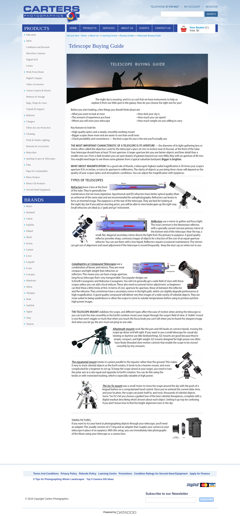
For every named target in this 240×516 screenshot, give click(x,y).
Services (109, 28)
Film (28, 164)
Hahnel (29, 231)
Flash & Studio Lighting (38, 140)
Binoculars (31, 152)
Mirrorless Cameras (35, 53)
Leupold (30, 262)
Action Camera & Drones (38, 90)
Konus (29, 243)
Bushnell (30, 212)
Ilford (29, 237)
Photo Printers (33, 177)
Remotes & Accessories (37, 146)
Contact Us (163, 28)
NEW (29, 41)
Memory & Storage (35, 96)
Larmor (29, 249)
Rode (28, 299)
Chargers (30, 121)
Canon (29, 218)
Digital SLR (32, 59)
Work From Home (35, 72)
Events (144, 28)
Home (73, 28)
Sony (28, 317)
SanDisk (30, 305)
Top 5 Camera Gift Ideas (100, 479)
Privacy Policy (69, 473)
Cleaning (30, 133)
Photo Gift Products (35, 183)
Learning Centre (109, 35)
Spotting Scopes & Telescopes (40, 158)
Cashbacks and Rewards (38, 47)
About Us (127, 28)
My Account (192, 6)
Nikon (29, 286)
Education (31, 34)
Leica (29, 255)
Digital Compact (34, 78)
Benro (29, 206)
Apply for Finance (200, 473)
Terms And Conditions (46, 473)
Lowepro (30, 274)
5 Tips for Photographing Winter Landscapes (58, 479)
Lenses (29, 65)
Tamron (30, 324)
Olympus (30, 293)
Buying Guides (127, 35)
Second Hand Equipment (38, 189)
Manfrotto (31, 280)
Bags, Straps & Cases (36, 103)
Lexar (29, 268)
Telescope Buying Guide (149, 35)
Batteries (30, 115)
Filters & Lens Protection (38, 127)
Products (89, 28)
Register (212, 6)
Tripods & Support (35, 109)
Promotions (125, 473)
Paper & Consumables (37, 171)
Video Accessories (35, 84)
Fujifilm (30, 224)
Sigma (29, 311)
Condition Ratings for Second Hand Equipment (161, 473)
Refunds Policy (87, 473)
